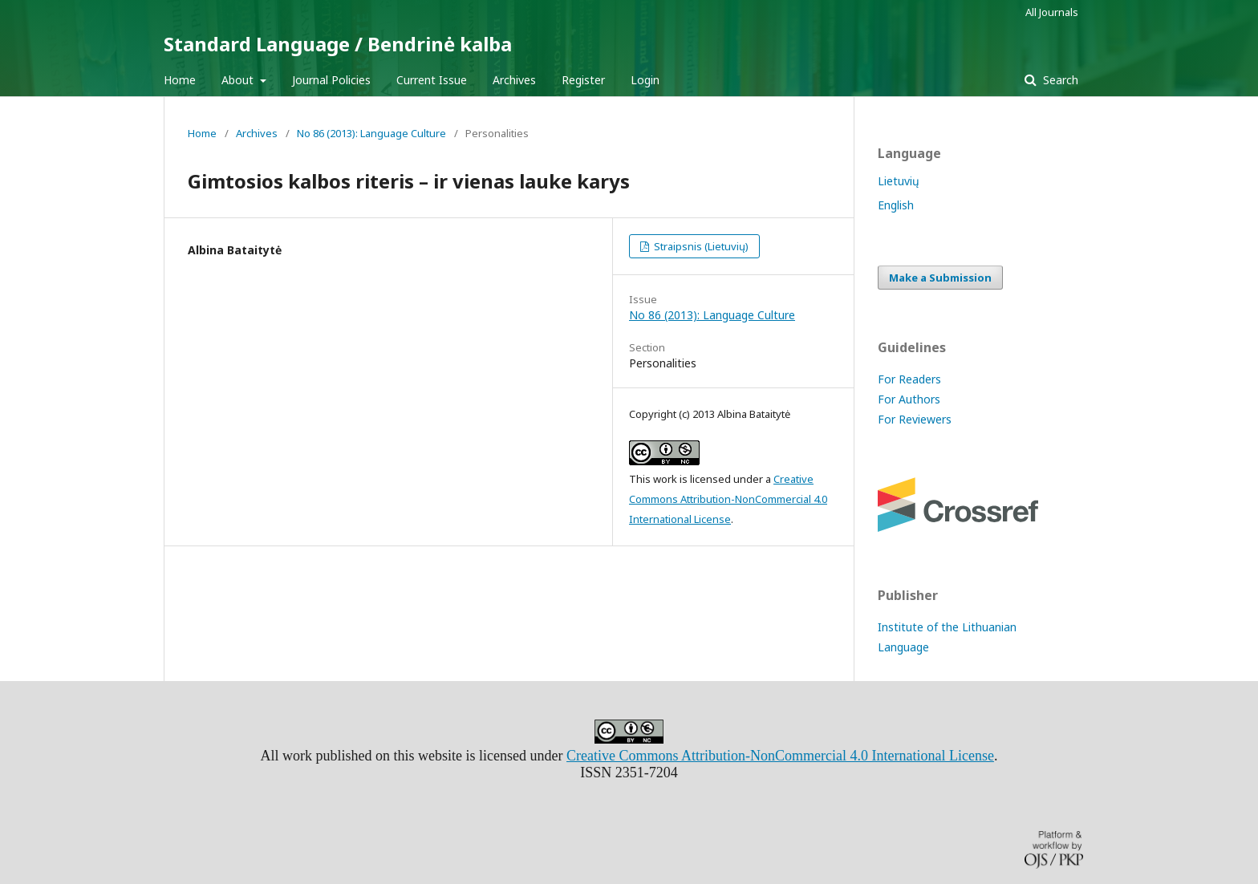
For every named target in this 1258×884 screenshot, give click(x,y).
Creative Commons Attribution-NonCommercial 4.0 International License (728, 499)
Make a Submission (940, 277)
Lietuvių (898, 181)
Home (180, 79)
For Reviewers (915, 419)
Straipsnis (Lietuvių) (700, 246)
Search (1059, 79)
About (239, 79)
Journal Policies (331, 79)
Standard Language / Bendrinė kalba (338, 43)
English (896, 205)
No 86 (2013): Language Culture (371, 133)
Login (645, 79)
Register (583, 79)
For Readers (909, 379)
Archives (514, 79)
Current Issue (431, 79)
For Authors (909, 399)
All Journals (1051, 12)
